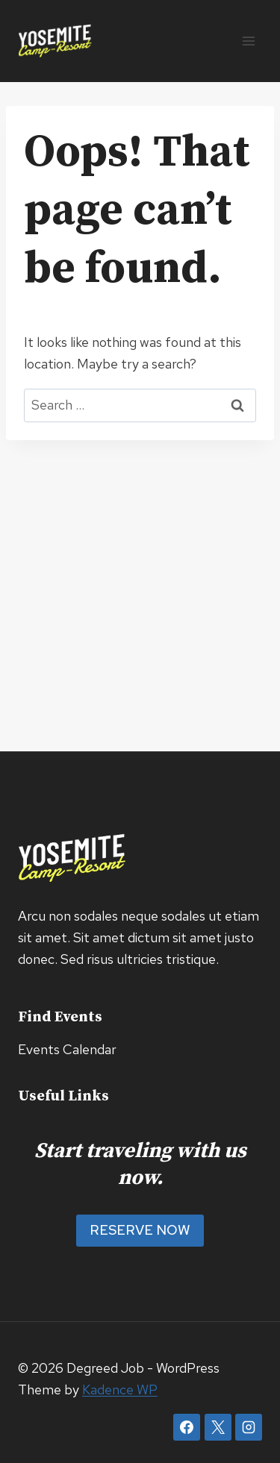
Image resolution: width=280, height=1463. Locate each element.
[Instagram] (248, 1427)
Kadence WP (120, 1389)
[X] (218, 1427)
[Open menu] (248, 40)
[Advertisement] (140, 587)
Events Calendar (67, 1049)
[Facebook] (186, 1427)
